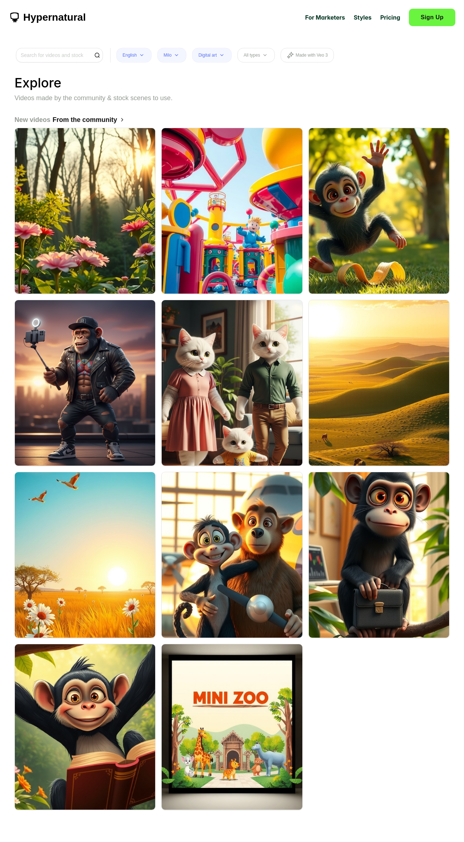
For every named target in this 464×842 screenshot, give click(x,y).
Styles (363, 17)
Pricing (390, 17)
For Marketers (325, 17)
